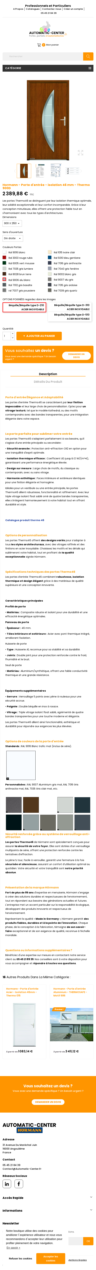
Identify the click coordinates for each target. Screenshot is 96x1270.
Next (81, 171)
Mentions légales (77, 1260)
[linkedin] (7, 1184)
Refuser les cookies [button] (20, 1258)
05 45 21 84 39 (48, 13)
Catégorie (13, 68)
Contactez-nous (51, 9)
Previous (15, 171)
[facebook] (19, 1184)
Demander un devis (76, 356)
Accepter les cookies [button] (50, 1258)
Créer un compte (73, 9)
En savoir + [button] (13, 1247)
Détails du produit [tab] (48, 381)
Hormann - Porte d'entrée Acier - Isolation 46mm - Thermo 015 (22, 992)
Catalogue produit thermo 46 (24, 520)
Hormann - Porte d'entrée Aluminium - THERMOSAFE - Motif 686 (70, 992)
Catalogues (33, 9)
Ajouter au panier (40, 336)
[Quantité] (7, 336)
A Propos (18, 9)
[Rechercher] (48, 56)
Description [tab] (48, 374)
